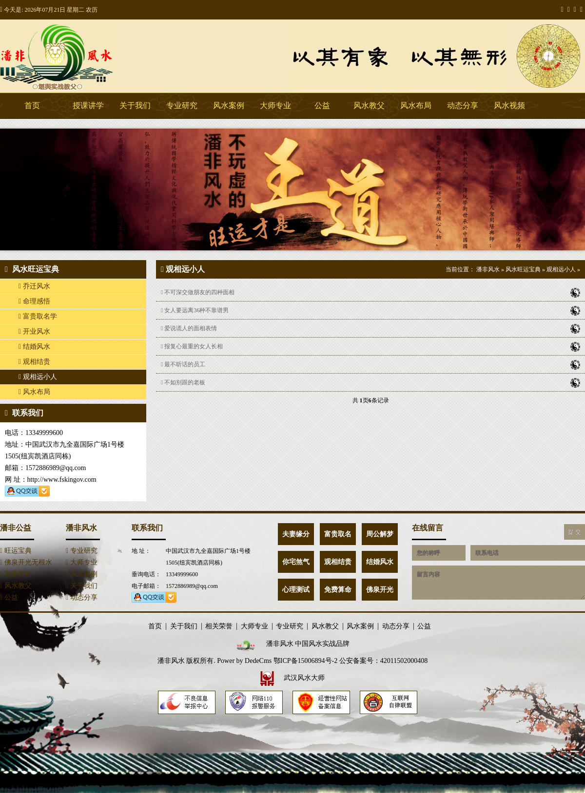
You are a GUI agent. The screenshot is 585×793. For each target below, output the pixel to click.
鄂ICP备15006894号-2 (305, 660)
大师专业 (275, 105)
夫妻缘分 (296, 534)
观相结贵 (34, 361)
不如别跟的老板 (370, 382)
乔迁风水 (34, 286)
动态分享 (462, 105)
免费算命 (337, 589)
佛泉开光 (379, 589)
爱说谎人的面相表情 (370, 328)
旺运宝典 (16, 550)
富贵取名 (337, 534)
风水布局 (415, 105)
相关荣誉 (219, 626)
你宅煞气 (296, 562)
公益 (322, 105)
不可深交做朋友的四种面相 (370, 292)
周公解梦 (379, 534)
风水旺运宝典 (523, 269)
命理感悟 (34, 301)
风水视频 (509, 105)
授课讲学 (88, 105)
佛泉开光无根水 (26, 562)
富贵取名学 (38, 316)
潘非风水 (73, 56)
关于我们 (135, 105)
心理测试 (296, 589)
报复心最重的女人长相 (370, 346)
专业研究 (181, 105)
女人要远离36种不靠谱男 (370, 310)
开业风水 (34, 331)
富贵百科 (16, 574)
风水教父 (369, 105)
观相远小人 (38, 376)
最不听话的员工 (370, 364)
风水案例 (228, 105)
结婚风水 (34, 346)
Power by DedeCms (244, 660)
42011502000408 (404, 660)
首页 (32, 105)
